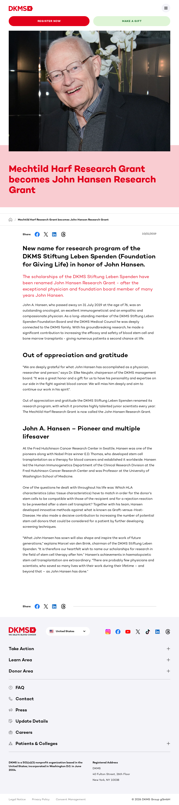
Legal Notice (17, 799)
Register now (49, 21)
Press (18, 709)
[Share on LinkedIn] (54, 234)
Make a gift (132, 21)
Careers (20, 732)
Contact (21, 698)
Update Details (28, 721)
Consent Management (71, 799)
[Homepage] (10, 219)
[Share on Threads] (63, 234)
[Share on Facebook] (37, 234)
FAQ (16, 687)
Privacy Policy (41, 799)
